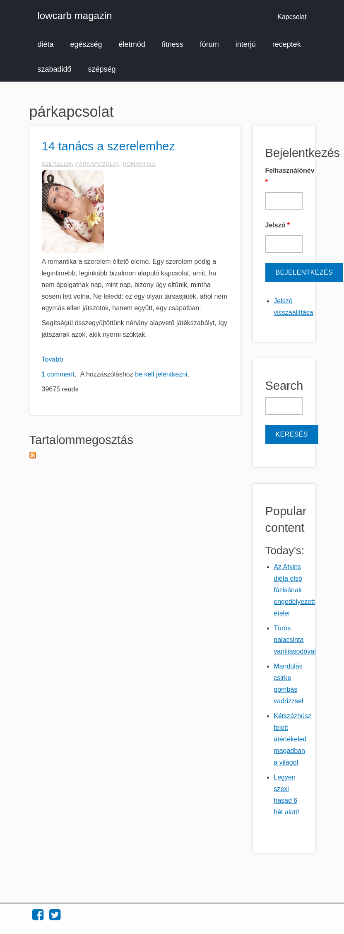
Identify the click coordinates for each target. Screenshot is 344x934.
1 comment (58, 374)
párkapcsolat (97, 164)
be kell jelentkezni (161, 374)
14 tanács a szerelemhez (108, 146)
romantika (139, 164)
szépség (102, 69)
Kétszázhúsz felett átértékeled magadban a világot (292, 739)
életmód (132, 44)
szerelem (57, 164)
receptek (286, 44)
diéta (46, 44)
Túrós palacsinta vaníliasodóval (294, 640)
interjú (246, 44)
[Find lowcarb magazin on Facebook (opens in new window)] (37, 917)
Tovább (52, 359)
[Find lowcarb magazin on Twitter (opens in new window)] (54, 917)
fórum (209, 44)
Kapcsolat (291, 16)
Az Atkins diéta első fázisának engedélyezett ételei (294, 590)
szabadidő (55, 69)
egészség (86, 44)
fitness (172, 44)
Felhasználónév (284, 176)
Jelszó (277, 225)
